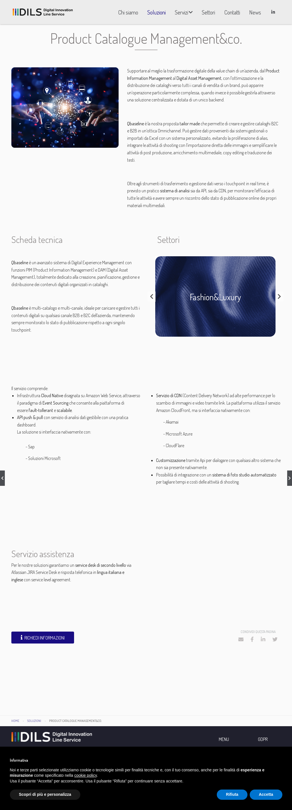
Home (15, 723)
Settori (208, 12)
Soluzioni (156, 12)
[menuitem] (128, 12)
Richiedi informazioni (43, 640)
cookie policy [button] (85, 775)
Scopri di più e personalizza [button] (45, 794)
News (255, 12)
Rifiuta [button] (232, 794)
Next (279, 299)
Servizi (181, 12)
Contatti (232, 12)
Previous (152, 299)
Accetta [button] (266, 794)
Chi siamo (128, 12)
